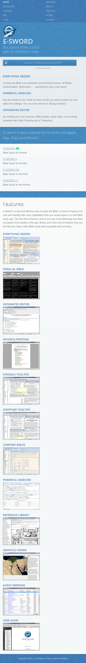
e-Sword (9, 148)
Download (9, 6)
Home (6, 2)
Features (50, 2)
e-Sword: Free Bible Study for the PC (43, 62)
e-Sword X (10, 159)
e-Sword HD (11, 170)
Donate (50, 20)
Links (5, 20)
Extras (49, 15)
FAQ (5, 15)
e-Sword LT (10, 180)
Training (50, 11)
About (49, 6)
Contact (7, 11)
